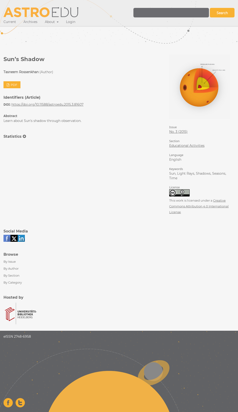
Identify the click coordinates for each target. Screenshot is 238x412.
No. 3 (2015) (178, 132)
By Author (11, 268)
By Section (11, 275)
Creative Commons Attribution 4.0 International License (199, 206)
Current (9, 22)
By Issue (9, 261)
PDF (13, 85)
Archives (30, 22)
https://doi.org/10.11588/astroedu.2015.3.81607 (47, 104)
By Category (12, 282)
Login (70, 22)
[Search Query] (171, 12)
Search (222, 13)
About (50, 22)
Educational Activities (187, 146)
